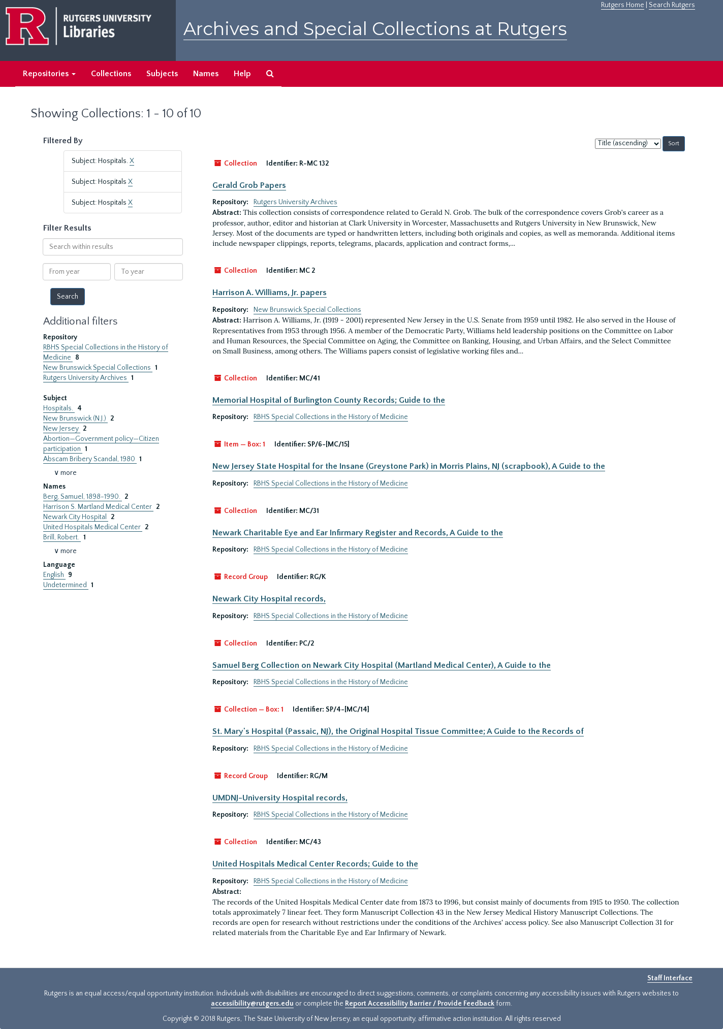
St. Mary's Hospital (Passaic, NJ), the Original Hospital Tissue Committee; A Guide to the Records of (398, 731)
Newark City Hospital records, (269, 598)
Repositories (49, 73)
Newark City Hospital (75, 517)
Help (242, 73)
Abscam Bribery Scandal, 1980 (90, 459)
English (54, 575)
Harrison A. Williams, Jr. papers (269, 292)
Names (205, 73)
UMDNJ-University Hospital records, (280, 797)
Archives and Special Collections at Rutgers (375, 29)
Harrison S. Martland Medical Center (98, 507)
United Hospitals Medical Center (92, 527)
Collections (111, 73)
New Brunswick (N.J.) (75, 418)
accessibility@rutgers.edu (252, 1004)
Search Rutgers (672, 5)
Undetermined (65, 585)
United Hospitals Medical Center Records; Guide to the (315, 864)
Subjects (162, 73)
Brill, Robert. (62, 537)
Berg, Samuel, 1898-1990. (82, 497)
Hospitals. (59, 408)
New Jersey (61, 429)
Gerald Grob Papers (249, 185)
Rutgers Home (622, 5)
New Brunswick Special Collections (97, 368)
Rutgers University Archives (86, 378)
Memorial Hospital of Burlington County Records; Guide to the (328, 400)
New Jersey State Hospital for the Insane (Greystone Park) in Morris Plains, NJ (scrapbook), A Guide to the (408, 466)
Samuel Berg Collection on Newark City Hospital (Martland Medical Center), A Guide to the (381, 665)
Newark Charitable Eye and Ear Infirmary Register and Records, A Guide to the (357, 532)
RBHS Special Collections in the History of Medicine (331, 417)
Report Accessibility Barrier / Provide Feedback (419, 1004)
